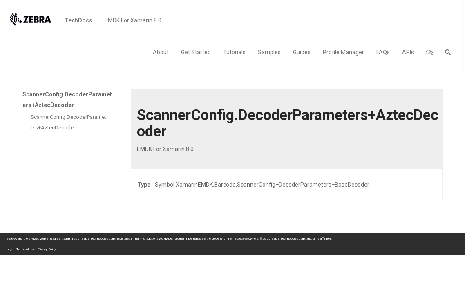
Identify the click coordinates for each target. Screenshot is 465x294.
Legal (9, 249)
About (161, 52)
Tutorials (234, 52)
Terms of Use (25, 249)
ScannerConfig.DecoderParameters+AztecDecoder (68, 122)
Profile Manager (343, 52)
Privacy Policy (47, 249)
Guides (302, 52)
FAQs (383, 52)
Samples (269, 52)
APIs (408, 52)
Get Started (196, 52)
